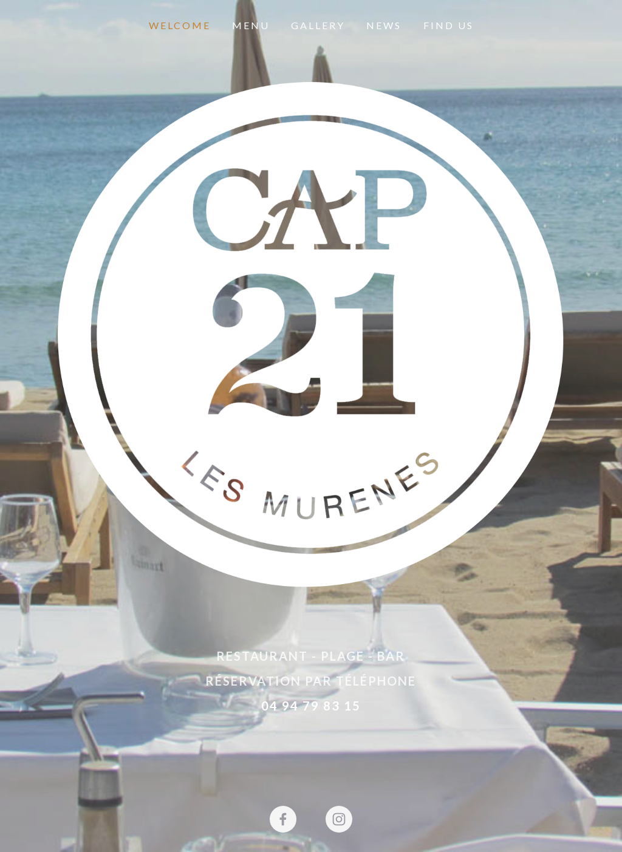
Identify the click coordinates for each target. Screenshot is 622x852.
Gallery (318, 25)
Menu (251, 25)
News (384, 25)
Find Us (448, 25)
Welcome (180, 25)
